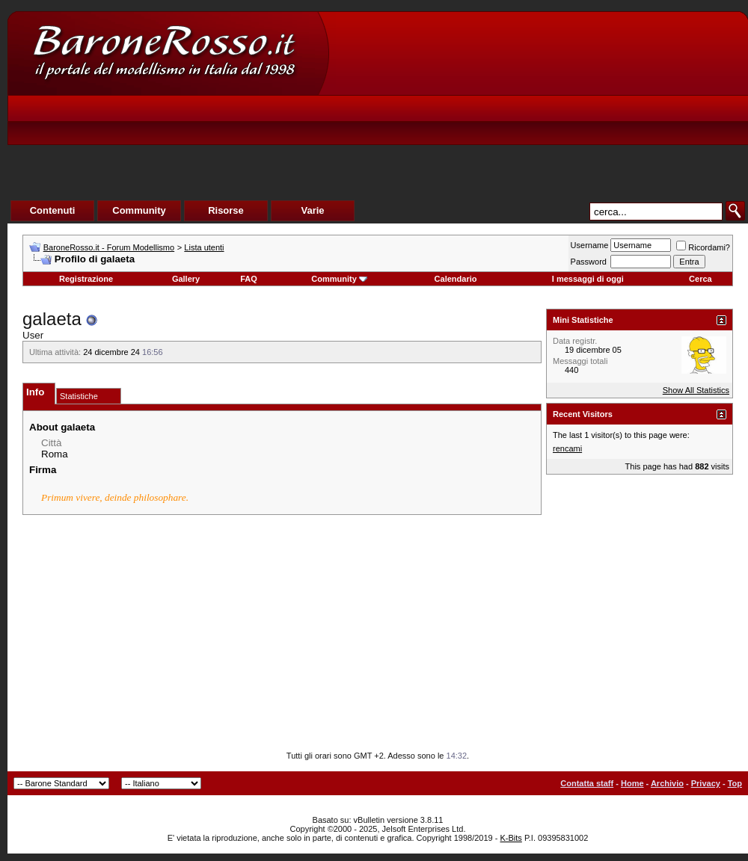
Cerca (700, 278)
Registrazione (86, 278)
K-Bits (510, 837)
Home (632, 783)
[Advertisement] (468, 124)
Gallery (186, 278)
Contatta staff (586, 783)
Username (590, 245)
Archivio (667, 783)
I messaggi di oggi (588, 278)
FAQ (248, 278)
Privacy (705, 783)
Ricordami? (703, 247)
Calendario (456, 278)
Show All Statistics (696, 390)
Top (735, 783)
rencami (567, 448)
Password (589, 261)
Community (339, 278)
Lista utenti (204, 247)
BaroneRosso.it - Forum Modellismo (108, 247)
